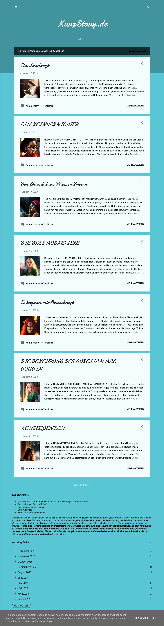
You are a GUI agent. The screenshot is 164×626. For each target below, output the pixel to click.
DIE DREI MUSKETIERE (49, 243)
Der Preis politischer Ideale (31, 507)
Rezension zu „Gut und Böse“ (32, 504)
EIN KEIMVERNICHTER (49, 124)
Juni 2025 (23, 583)
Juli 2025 (23, 577)
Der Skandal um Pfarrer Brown (53, 184)
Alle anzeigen (137, 51)
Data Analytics (25, 509)
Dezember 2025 (26, 551)
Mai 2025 (23, 588)
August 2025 (24, 572)
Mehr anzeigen (135, 105)
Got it (155, 618)
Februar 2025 (25, 599)
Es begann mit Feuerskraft (47, 302)
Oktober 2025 (25, 561)
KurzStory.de (82, 23)
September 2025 (27, 567)
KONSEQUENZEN (42, 428)
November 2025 (26, 556)
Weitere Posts (82, 485)
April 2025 (23, 593)
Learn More (141, 618)
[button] (142, 64)
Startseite (57, 39)
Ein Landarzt (34, 65)
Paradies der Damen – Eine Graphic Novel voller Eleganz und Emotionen (53, 501)
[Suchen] (148, 8)
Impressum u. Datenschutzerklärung (91, 39)
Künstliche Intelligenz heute (31, 512)
